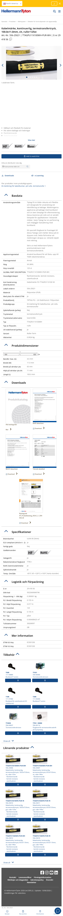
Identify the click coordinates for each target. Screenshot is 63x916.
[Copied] (10, 39)
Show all (9, 740)
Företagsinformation (42, 877)
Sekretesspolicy (37, 880)
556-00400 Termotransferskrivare (45, 669)
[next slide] (60, 65)
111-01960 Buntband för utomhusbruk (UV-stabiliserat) (18, 694)
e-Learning (38, 175)
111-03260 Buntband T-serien (45, 693)
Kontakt (12, 877)
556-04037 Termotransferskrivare (18, 720)
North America (12, 3)
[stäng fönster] (60, 3)
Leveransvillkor (25, 877)
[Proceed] (54, 3)
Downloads (7, 175)
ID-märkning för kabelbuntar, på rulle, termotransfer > (23, 186)
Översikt (49, 880)
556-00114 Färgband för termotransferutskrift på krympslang (45, 721)
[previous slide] (2, 65)
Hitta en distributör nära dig (11, 163)
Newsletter (31, 882)
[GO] (54, 11)
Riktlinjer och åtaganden (18, 880)
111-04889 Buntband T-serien (18, 669)
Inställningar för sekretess (15, 893)
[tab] (31, 195)
